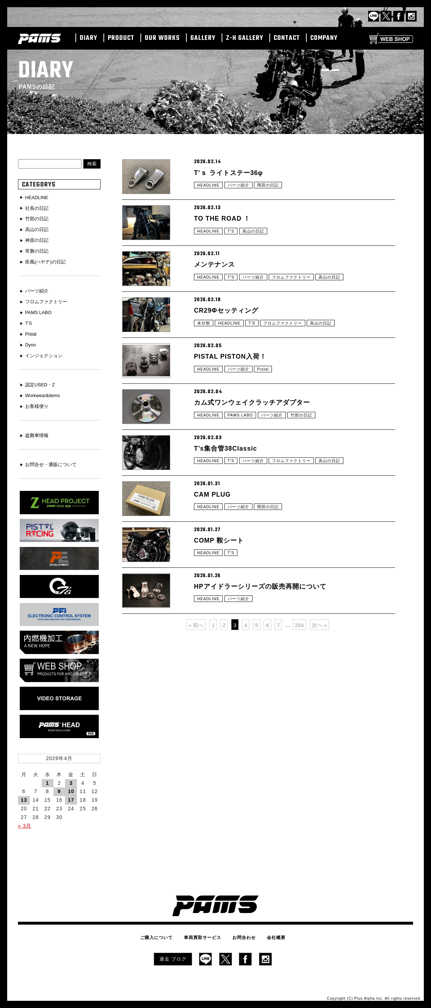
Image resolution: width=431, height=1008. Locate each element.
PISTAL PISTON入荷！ (234, 390)
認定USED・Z (41, 381)
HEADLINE (209, 188)
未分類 (204, 351)
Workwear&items (45, 391)
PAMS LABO (243, 459)
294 (299, 708)
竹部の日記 (308, 459)
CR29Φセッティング (229, 336)
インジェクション (46, 352)
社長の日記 (38, 208)
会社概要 (270, 932)
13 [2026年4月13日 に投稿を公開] (24, 796)
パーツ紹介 (241, 188)
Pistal (267, 405)
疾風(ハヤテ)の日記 (47, 260)
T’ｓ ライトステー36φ (232, 173)
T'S (233, 242)
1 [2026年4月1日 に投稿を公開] (47, 779)
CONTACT (287, 38)
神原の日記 (38, 239)
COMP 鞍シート (221, 607)
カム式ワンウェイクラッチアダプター (258, 444)
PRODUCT (121, 38)
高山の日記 (256, 242)
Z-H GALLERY (244, 38)
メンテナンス (216, 282)
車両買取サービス (204, 932)
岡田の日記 (272, 188)
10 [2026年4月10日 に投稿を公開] (71, 787)
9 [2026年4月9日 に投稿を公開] (59, 787)
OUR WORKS (162, 38)
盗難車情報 (38, 431)
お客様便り (38, 402)
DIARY (88, 38)
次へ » (319, 708)
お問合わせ (242, 932)
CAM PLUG (214, 553)
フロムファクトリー (298, 297)
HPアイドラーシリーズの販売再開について (267, 662)
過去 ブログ (172, 953)
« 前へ (196, 708)
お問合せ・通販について (53, 459)
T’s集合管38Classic (229, 499)
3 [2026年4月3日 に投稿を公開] (71, 779)
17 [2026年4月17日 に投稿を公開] (71, 796)
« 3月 (24, 821)
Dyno (31, 342)
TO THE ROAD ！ (225, 227)
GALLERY (203, 38)
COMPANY (324, 38)
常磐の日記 (38, 250)
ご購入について (162, 932)
